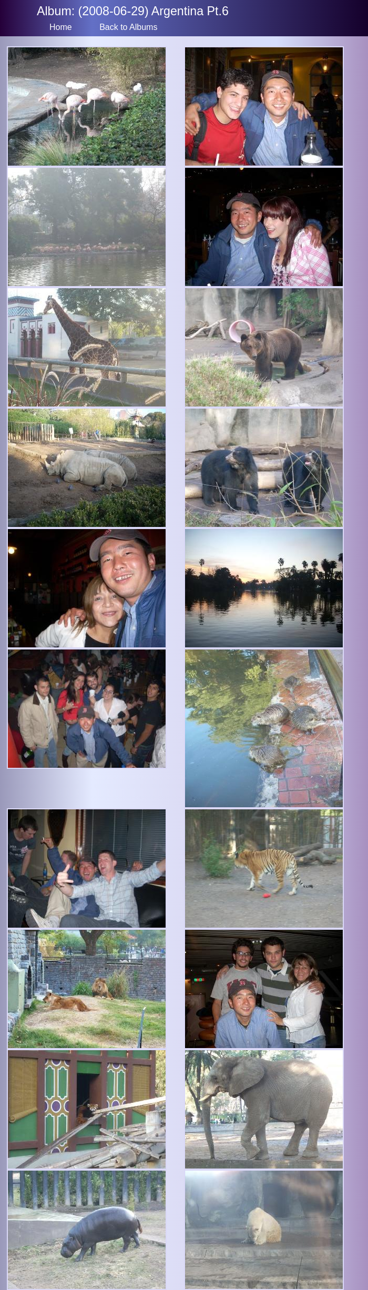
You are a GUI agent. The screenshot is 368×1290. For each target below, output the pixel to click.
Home (60, 27)
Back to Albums (128, 27)
